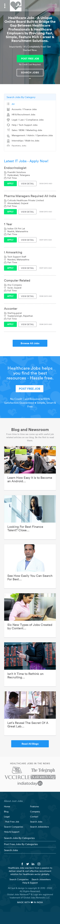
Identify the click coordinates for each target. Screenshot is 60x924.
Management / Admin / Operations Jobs (32, 135)
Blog (6, 811)
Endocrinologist (15, 168)
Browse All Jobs (30, 343)
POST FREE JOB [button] (30, 58)
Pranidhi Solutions (16, 172)
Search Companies (13, 826)
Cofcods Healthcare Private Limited (25, 200)
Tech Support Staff (16, 256)
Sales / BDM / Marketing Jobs (27, 130)
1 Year (8, 224)
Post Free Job (12, 821)
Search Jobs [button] (11, 850)
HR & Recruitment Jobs (23, 114)
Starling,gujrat (14, 313)
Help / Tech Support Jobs (24, 125)
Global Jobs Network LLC (36, 897)
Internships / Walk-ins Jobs (25, 140)
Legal (7, 816)
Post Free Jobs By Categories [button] (21, 844)
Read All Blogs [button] (30, 743)
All (13, 104)
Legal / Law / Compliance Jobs (28, 119)
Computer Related (17, 280)
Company (35, 811)
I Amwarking (13, 252)
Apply (10, 183)
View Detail (27, 183)
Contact (34, 816)
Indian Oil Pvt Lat (16, 228)
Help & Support (11, 831)
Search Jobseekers (39, 826)
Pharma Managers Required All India (30, 196)
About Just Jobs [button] (13, 801)
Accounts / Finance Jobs (24, 109)
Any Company (14, 284)
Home (7, 806)
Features (34, 806)
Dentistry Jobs (19, 145)
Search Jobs (30, 72)
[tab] (30, 801)
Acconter (10, 308)
